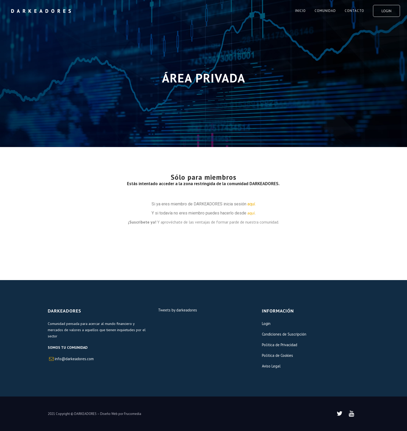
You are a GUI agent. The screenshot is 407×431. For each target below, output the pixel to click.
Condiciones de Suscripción (284, 334)
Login (386, 11)
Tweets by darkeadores (177, 310)
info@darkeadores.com (74, 358)
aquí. (251, 203)
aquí (251, 213)
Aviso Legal (271, 366)
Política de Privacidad (279, 344)
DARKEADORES (85, 414)
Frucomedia (132, 414)
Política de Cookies (277, 355)
